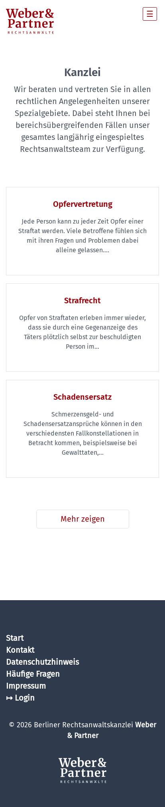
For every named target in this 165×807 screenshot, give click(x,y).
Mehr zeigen (83, 519)
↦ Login (20, 698)
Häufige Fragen (33, 674)
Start (15, 638)
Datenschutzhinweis (42, 662)
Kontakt (20, 650)
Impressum (26, 686)
